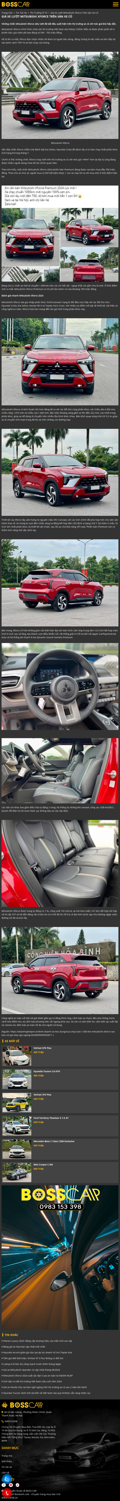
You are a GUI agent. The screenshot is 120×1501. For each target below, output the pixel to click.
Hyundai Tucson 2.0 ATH (47, 1071)
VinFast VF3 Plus (42, 1094)
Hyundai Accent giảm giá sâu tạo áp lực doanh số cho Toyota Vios (37, 1352)
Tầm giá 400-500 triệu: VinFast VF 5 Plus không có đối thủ (32, 1358)
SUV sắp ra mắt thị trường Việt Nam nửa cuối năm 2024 (32, 1381)
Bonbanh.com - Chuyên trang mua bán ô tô (37, 1494)
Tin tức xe (7, 1466)
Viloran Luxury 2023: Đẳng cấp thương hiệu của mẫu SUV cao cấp (37, 1340)
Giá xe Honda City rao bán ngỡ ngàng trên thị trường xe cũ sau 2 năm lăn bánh (44, 1387)
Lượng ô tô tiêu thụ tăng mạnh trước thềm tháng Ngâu (31, 1364)
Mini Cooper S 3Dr (43, 1164)
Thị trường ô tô (38, 12)
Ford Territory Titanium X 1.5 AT (51, 1117)
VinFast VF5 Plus (42, 1048)
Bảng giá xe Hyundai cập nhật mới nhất (23, 1346)
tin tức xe (21, 12)
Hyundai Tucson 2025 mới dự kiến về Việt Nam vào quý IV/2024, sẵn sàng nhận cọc (46, 1392)
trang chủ (7, 12)
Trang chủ (7, 1455)
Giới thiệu (7, 1461)
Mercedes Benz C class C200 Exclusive (54, 1141)
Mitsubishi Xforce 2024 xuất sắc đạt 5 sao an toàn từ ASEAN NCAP (37, 1375)
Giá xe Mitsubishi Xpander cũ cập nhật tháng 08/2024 (31, 1369)
